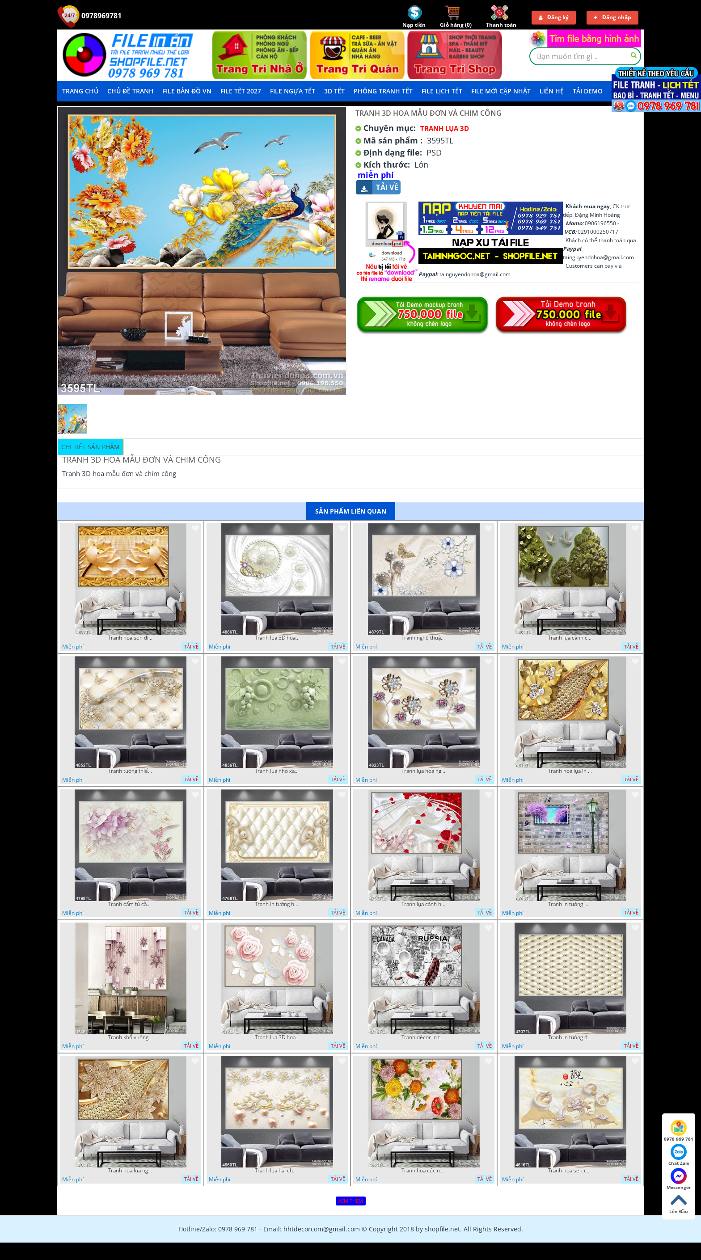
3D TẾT (334, 91)
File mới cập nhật (501, 91)
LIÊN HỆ (552, 91)
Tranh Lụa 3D (444, 128)
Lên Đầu (678, 1203)
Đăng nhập (612, 17)
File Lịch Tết (442, 91)
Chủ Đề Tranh (130, 91)
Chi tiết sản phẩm (90, 446)
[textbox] (585, 56)
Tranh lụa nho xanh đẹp (277, 771)
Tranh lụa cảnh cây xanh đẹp (570, 638)
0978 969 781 (678, 1131)
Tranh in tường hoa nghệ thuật (277, 904)
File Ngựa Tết (292, 91)
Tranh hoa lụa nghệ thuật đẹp (130, 1170)
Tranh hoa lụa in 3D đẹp (570, 771)
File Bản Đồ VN (187, 91)
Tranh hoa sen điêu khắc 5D (130, 638)
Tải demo (588, 91)
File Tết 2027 (240, 91)
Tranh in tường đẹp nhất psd (570, 1037)
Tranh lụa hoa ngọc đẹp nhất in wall (423, 771)
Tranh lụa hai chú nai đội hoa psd (277, 1170)
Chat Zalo (678, 1155)
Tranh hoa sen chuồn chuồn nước (570, 1170)
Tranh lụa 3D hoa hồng (277, 1037)
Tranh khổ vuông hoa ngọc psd (130, 1037)
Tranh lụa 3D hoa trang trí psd (277, 638)
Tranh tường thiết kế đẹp (130, 771)
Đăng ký (554, 17)
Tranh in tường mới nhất (570, 904)
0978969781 (89, 16)
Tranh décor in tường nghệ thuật (423, 1037)
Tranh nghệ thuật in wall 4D (423, 638)
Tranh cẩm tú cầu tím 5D (130, 904)
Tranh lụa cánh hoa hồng (423, 904)
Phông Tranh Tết (383, 91)
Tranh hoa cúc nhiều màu (423, 1170)
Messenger (679, 1179)
